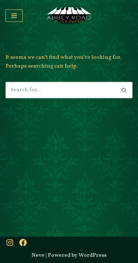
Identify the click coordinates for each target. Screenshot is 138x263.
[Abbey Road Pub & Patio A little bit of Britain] (69, 15)
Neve (38, 255)
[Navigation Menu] (14, 15)
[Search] (60, 90)
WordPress (92, 255)
